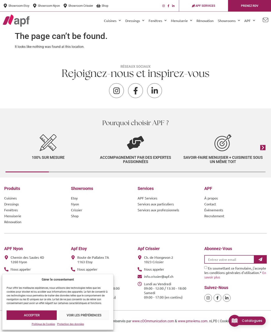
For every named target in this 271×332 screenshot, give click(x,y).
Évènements (213, 210)
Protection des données (70, 324)
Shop (75, 216)
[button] (262, 147)
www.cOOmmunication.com (153, 321)
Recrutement (214, 216)
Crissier (76, 210)
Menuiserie (181, 20)
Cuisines (112, 20)
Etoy (74, 198)
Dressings (134, 20)
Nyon (75, 204)
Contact (210, 204)
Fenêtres (158, 20)
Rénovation (205, 20)
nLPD (213, 321)
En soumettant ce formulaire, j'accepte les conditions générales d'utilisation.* (235, 272)
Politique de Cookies (43, 324)
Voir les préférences (84, 315)
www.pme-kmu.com (192, 321)
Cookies (226, 321)
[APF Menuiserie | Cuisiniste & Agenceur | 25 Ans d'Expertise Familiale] (16, 20)
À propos (211, 198)
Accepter (32, 315)
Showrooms (229, 20)
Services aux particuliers (156, 204)
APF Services (147, 198)
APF (249, 20)
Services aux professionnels (158, 210)
